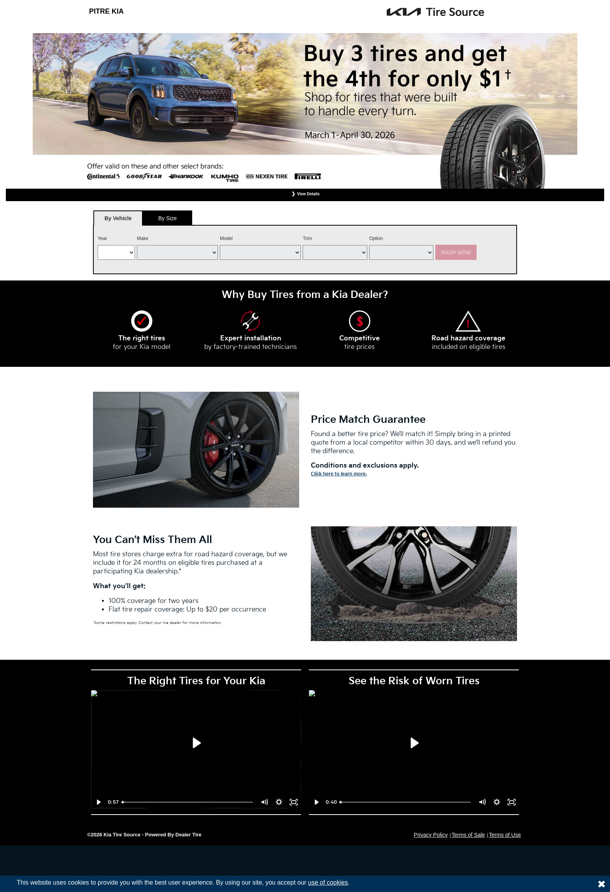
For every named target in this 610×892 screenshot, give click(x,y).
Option (376, 238)
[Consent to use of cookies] (601, 884)
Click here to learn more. (339, 474)
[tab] (118, 218)
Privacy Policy (431, 835)
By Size (167, 218)
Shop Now (456, 252)
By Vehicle (118, 220)
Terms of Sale (468, 835)
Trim (307, 238)
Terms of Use (505, 835)
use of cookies (328, 882)
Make (142, 238)
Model (226, 238)
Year (102, 238)
